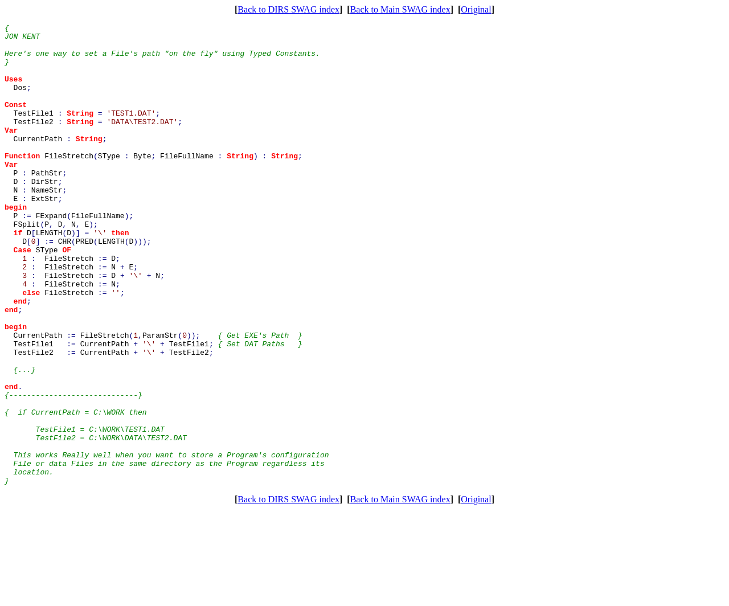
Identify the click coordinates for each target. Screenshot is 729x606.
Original (476, 9)
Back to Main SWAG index (400, 9)
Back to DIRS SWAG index (288, 9)
